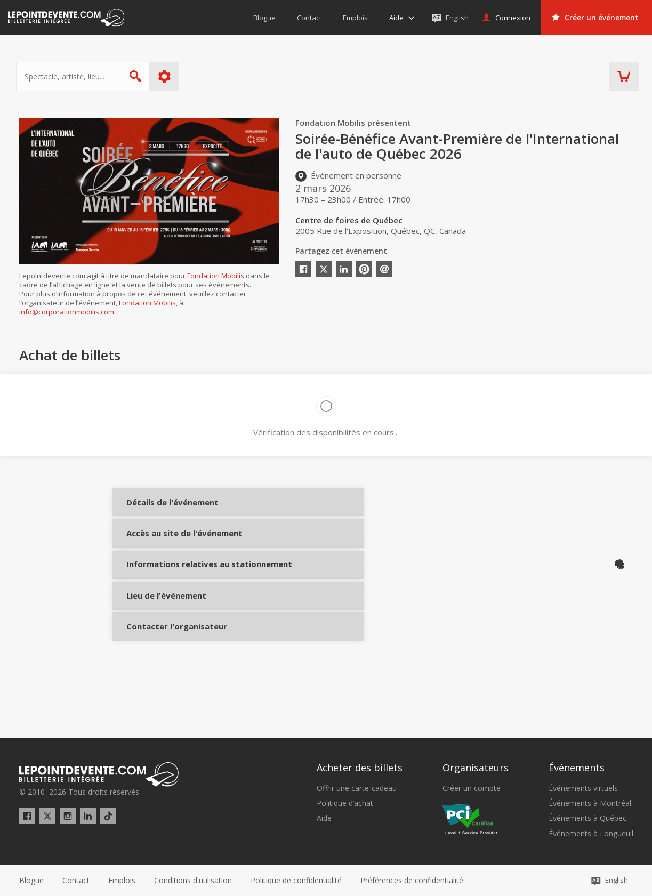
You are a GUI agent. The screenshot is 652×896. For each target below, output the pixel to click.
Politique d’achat (345, 803)
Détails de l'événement (161, 510)
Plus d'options (167, 76)
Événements (577, 767)
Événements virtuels (583, 788)
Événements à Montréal (590, 803)
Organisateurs (475, 767)
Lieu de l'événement (161, 641)
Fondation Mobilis (215, 275)
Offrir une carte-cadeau (357, 788)
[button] (411, 880)
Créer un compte (471, 788)
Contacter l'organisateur (161, 681)
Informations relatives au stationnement (161, 601)
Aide (324, 818)
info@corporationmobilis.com (66, 312)
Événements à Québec (587, 818)
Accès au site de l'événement (161, 555)
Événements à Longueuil (591, 833)
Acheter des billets (360, 767)
